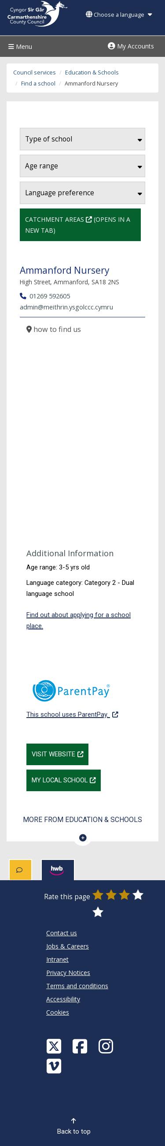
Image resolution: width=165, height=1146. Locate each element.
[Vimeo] (55, 1065)
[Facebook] (81, 1046)
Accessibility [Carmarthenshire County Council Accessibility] (63, 999)
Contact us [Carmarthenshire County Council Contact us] (61, 933)
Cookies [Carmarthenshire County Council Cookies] (57, 1012)
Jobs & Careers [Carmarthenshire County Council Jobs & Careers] (67, 946)
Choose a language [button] (119, 15)
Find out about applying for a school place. (78, 620)
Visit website (60, 753)
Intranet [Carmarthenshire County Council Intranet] (57, 959)
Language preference (83, 192)
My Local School (66, 779)
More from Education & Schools (82, 819)
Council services (34, 72)
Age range (83, 166)
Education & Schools (92, 72)
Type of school (83, 139)
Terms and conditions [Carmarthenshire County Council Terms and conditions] (77, 986)
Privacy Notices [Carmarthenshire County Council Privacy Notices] (68, 972)
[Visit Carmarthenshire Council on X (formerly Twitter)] (55, 1046)
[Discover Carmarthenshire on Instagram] (107, 1046)
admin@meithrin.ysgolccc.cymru (66, 306)
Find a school (38, 83)
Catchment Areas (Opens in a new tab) (83, 223)
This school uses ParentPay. (72, 694)
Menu (19, 46)
